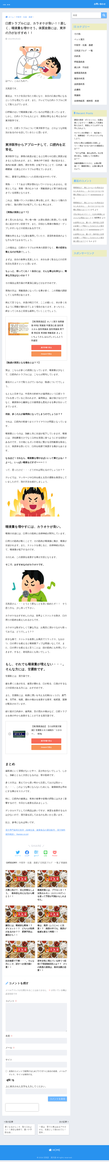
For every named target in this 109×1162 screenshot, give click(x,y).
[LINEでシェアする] (45, 852)
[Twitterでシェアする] (18, 852)
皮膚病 (77, 91)
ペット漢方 (79, 39)
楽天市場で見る (43, 346)
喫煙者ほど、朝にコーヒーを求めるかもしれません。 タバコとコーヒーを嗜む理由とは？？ (88, 195)
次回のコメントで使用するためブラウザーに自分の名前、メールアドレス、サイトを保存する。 (38, 1073)
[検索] (104, 15)
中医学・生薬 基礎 (28, 861)
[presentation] (22, 1108)
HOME (54, 1151)
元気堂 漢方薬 (14, 4)
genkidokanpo (96, 199)
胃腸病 (64, 861)
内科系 (78, 57)
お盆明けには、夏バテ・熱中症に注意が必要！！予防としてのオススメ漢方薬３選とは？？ (88, 229)
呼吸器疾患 (79, 63)
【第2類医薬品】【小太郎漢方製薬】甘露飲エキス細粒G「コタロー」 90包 (46, 729)
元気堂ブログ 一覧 (49, 861)
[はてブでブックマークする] (36, 852)
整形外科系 (79, 80)
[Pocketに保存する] (54, 852)
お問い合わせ (100, 4)
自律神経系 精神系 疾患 (87, 103)
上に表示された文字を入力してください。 (26, 1087)
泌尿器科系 (79, 85)
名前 (9, 1036)
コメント (11, 1002)
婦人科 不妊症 (82, 68)
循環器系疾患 (80, 74)
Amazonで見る (43, 353)
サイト (9, 1060)
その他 (77, 34)
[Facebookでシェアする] (27, 852)
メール (10, 1048)
